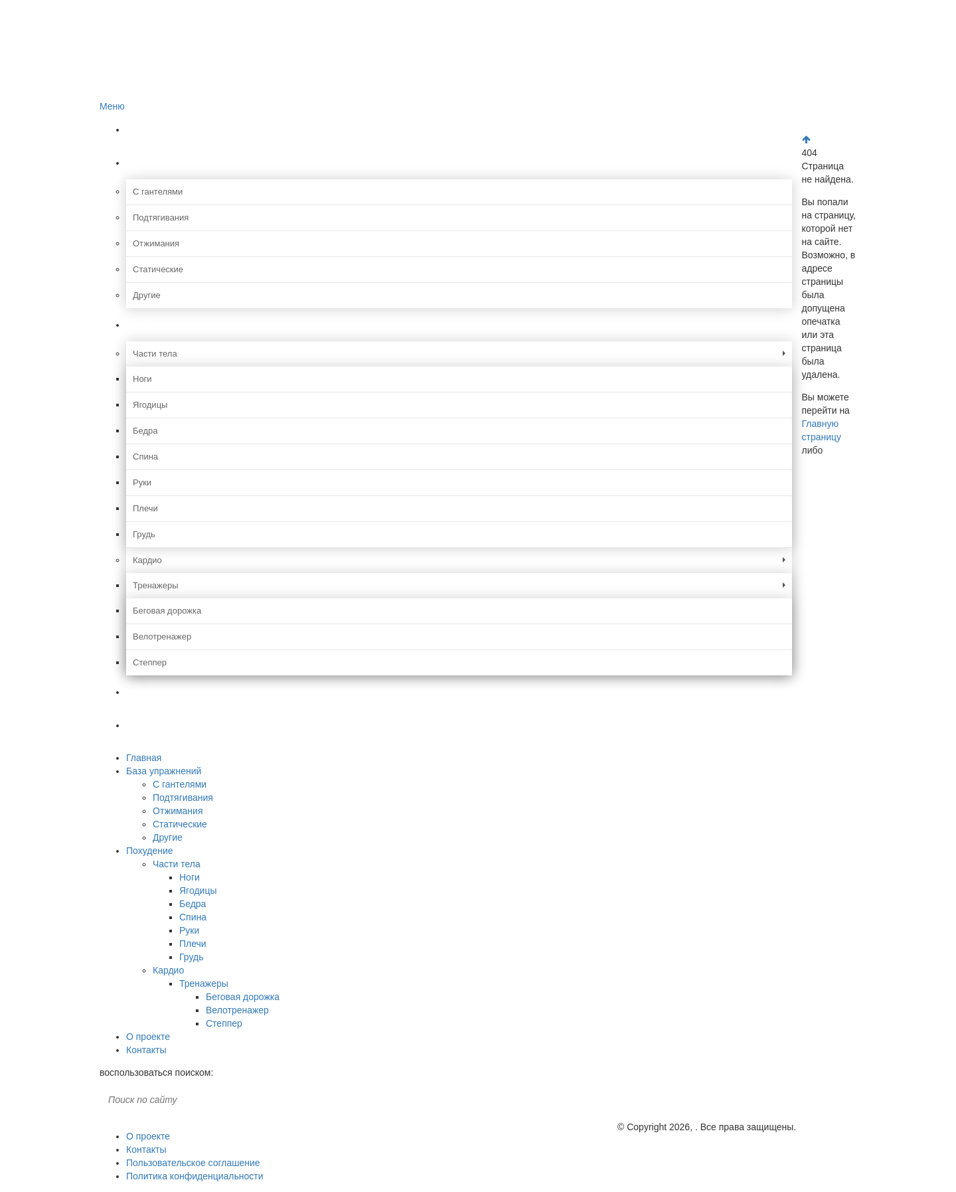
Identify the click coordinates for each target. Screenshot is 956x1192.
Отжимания (156, 243)
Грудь (144, 534)
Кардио (147, 560)
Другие (147, 295)
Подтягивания (161, 217)
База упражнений (182, 162)
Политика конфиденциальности (195, 1176)
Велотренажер (162, 636)
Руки (142, 482)
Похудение (167, 324)
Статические (158, 269)
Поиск (223, 1099)
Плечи (145, 508)
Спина (145, 457)
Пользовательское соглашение (193, 1162)
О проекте (163, 691)
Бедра (145, 431)
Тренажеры (156, 585)
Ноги (142, 379)
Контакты (164, 725)
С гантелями (158, 192)
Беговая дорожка (167, 611)
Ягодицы (150, 405)
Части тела (155, 354)
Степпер (150, 662)
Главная (159, 129)
